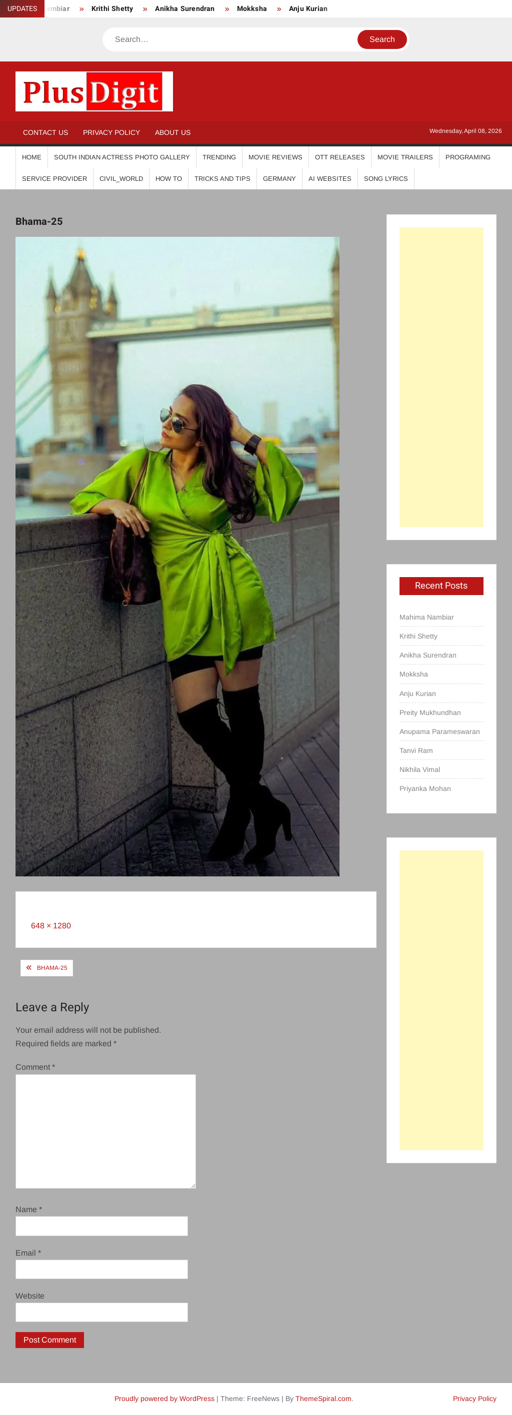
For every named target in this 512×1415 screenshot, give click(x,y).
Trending (219, 157)
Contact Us (45, 132)
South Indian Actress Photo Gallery (122, 157)
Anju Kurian (308, 8)
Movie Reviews (275, 157)
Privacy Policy (111, 132)
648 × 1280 (51, 925)
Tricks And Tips (222, 178)
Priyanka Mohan (425, 788)
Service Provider (54, 178)
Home (32, 157)
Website (30, 1296)
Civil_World (121, 178)
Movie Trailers (405, 157)
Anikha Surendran (184, 8)
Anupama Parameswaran (440, 731)
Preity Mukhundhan (430, 712)
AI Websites (330, 178)
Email (28, 1253)
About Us (172, 132)
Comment (35, 1067)
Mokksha (252, 8)
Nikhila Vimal (420, 769)
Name (29, 1209)
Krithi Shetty (113, 8)
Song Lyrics (386, 178)
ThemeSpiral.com (324, 1399)
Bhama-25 (52, 967)
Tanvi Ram (416, 750)
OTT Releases (340, 157)
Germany (279, 178)
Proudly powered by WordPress (164, 1399)
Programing (468, 157)
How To (169, 178)
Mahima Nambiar (427, 617)
